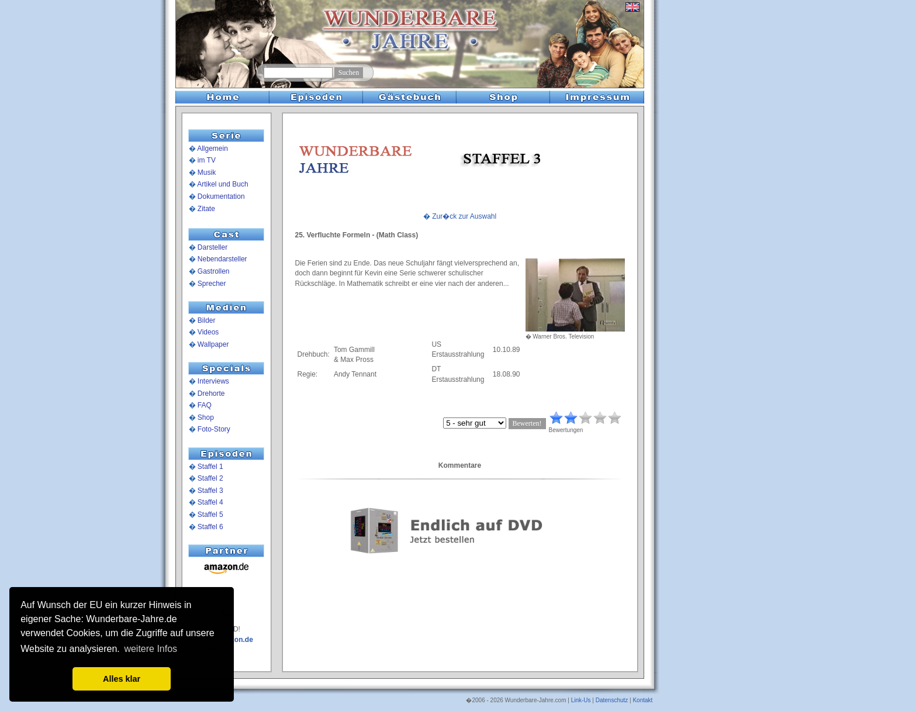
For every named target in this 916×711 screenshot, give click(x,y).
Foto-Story (214, 429)
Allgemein (212, 148)
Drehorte (211, 393)
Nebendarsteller (222, 259)
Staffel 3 (210, 490)
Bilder (207, 320)
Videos (208, 332)
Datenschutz (612, 700)
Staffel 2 (210, 478)
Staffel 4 (210, 502)
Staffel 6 (210, 527)
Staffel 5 (210, 514)
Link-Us (581, 700)
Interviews (213, 381)
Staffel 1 (210, 467)
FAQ (205, 405)
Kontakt (642, 700)
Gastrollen (214, 271)
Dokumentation (221, 196)
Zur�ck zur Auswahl (464, 216)
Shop (206, 417)
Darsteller (212, 247)
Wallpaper (213, 344)
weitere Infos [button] (150, 649)
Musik (207, 172)
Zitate (206, 209)
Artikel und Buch (222, 184)
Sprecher (212, 283)
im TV (207, 160)
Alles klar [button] (121, 679)
